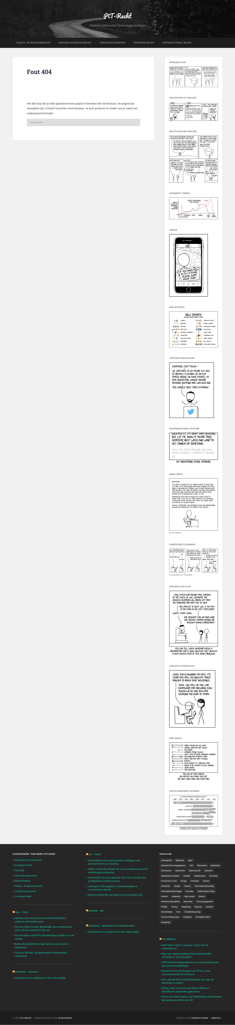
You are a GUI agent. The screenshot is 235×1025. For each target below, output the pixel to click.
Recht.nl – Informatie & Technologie (113, 925)
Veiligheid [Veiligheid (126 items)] (209, 918)
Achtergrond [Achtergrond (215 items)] (167, 860)
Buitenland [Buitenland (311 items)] (166, 871)
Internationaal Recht (177, 43)
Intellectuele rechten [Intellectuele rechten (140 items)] (183, 897)
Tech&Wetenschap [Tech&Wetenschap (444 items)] (169, 918)
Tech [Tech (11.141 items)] (216, 912)
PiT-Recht (117, 16)
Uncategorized (23, 896)
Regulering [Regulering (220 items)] (166, 912)
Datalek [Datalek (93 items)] (201, 876)
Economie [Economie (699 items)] (181, 881)
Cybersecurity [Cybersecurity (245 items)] (211, 871)
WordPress (65, 1018)
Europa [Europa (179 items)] (214, 881)
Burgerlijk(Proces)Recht (75, 43)
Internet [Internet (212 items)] (200, 897)
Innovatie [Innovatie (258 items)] (165, 897)
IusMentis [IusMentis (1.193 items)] (212, 897)
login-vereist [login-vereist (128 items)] (166, 902)
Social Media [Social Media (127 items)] (204, 912)
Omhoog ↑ (216, 1018)
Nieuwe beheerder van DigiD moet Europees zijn (115, 894)
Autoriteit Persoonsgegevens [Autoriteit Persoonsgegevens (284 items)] (174, 865)
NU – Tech (95, 854)
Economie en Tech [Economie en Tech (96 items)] (198, 881)
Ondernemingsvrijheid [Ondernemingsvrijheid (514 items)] (197, 902)
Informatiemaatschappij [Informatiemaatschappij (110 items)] (197, 892)
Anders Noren (199, 1018)
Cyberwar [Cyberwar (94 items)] (165, 876)
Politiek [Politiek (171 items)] (200, 907)
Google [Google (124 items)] (201, 886)
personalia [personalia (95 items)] (166, 907)
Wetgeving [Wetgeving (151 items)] (186, 923)
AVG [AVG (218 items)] (194, 865)
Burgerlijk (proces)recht (28, 860)
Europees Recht (144, 43)
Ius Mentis (169, 940)
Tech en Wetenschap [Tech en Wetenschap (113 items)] (191, 918)
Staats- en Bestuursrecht (34, 43)
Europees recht (23, 865)
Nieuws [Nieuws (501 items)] (179, 902)
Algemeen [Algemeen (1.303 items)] (181, 860)
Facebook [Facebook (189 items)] (165, 886)
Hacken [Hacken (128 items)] (212, 886)
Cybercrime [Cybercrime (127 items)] (196, 871)
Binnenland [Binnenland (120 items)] (205, 865)
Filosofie (19, 870)
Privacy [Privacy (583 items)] (210, 907)
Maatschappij (22, 880)
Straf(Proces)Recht (113, 43)
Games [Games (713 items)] (177, 886)
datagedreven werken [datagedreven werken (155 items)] (184, 876)
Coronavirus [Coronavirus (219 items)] (181, 871)
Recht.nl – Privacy (27, 971)
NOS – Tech (22, 912)
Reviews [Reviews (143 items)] (179, 912)
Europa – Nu (96, 910)
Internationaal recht (26, 875)
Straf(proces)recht (25, 891)
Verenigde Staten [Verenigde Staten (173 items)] (169, 923)
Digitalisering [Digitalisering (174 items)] (167, 881)
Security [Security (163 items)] (190, 912)
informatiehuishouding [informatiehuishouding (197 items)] (171, 892)
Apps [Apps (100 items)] (192, 860)
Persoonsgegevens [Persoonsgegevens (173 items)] (184, 907)
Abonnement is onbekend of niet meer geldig (40, 976)
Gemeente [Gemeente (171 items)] (189, 886)
